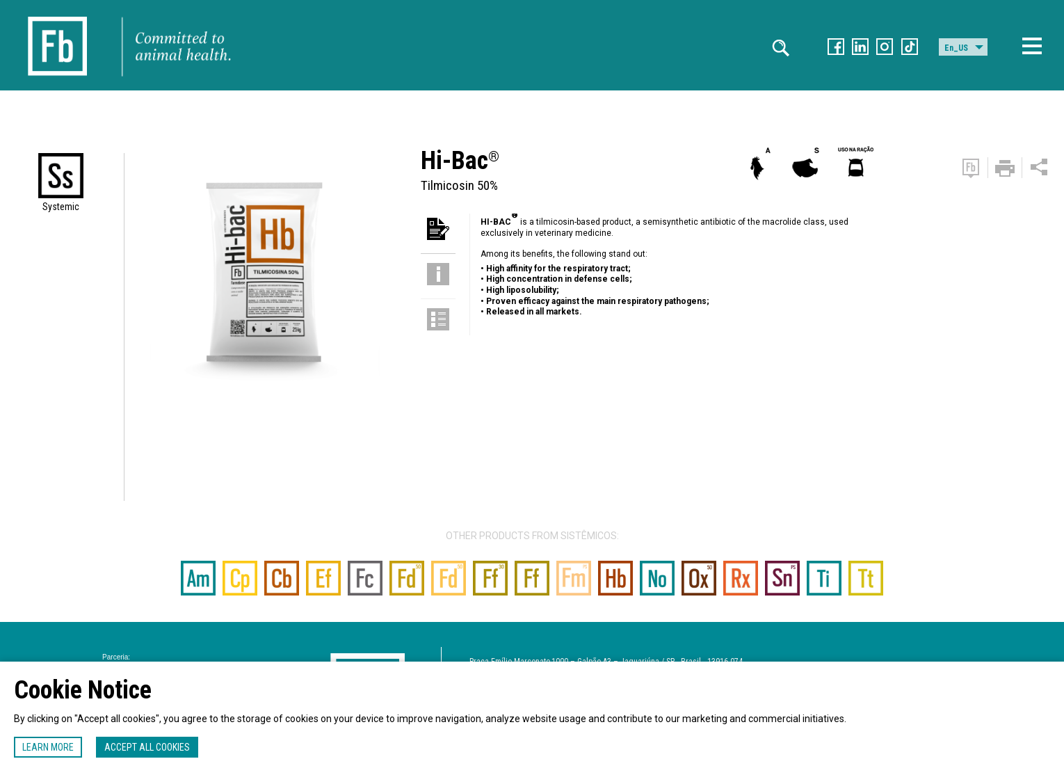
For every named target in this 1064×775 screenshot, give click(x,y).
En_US (956, 48)
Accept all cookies (147, 747)
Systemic (60, 206)
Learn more (48, 747)
